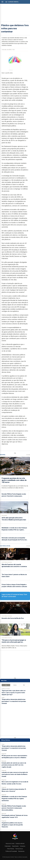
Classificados (15, 846)
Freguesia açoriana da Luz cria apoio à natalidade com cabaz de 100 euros (14, 480)
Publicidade (8, 846)
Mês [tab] (24, 685)
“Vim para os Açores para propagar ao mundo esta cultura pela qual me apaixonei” (14, 642)
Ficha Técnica (10, 848)
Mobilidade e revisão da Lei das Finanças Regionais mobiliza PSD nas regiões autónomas (14, 530)
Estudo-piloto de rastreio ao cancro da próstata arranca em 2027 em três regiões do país (14, 765)
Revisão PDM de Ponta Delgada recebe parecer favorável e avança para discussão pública (14, 496)
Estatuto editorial (20, 843)
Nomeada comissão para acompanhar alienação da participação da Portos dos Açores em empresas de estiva (14, 540)
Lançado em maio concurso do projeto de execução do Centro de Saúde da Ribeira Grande (15, 774)
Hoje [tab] (6, 685)
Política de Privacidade (11, 851)
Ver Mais (28, 454)
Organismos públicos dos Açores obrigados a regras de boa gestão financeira (12, 825)
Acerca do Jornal (10, 843)
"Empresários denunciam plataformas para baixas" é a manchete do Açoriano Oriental (14, 701)
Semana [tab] (15, 685)
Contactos (22, 846)
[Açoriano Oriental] (15, 839)
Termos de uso (19, 848)
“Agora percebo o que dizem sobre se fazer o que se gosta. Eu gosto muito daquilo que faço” (13, 692)
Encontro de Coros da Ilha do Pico (13, 618)
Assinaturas (21, 851)
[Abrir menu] (2, 1)
